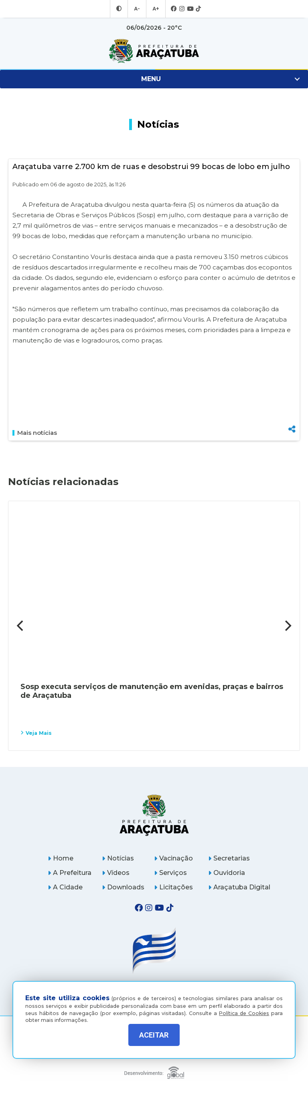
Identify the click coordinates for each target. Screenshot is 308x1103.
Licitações (173, 887)
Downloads (123, 887)
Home (60, 858)
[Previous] (21, 625)
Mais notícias (34, 432)
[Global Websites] (154, 1070)
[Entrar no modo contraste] (120, 9)
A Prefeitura (69, 873)
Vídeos (116, 873)
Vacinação (173, 858)
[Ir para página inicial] (154, 51)
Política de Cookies (244, 1007)
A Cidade (65, 887)
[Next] (287, 625)
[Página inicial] (154, 815)
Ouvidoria (226, 873)
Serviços (170, 873)
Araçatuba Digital (239, 887)
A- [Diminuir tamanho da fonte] (137, 9)
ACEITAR (153, 1035)
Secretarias (229, 858)
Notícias (118, 858)
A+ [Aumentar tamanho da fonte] (155, 9)
